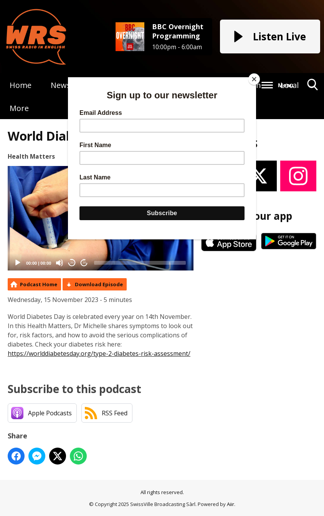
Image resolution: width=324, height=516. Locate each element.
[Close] (254, 79)
